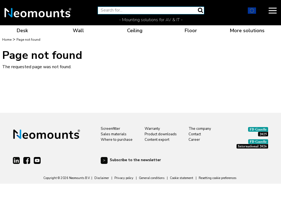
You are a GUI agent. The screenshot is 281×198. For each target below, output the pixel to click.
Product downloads (161, 134)
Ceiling (134, 30)
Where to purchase (117, 139)
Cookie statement (181, 178)
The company (200, 128)
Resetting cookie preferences (217, 178)
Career (194, 139)
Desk (22, 30)
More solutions (247, 30)
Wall (78, 30)
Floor (191, 30)
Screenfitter (110, 128)
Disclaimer (101, 178)
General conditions (151, 178)
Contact (195, 134)
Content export (157, 139)
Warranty (152, 128)
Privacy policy (123, 178)
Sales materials (114, 134)
